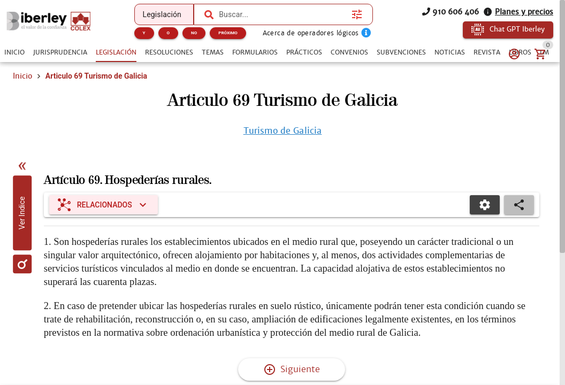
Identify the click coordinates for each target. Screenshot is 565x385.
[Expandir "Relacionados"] (103, 204)
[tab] (14, 52)
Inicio (22, 76)
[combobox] (282, 14)
